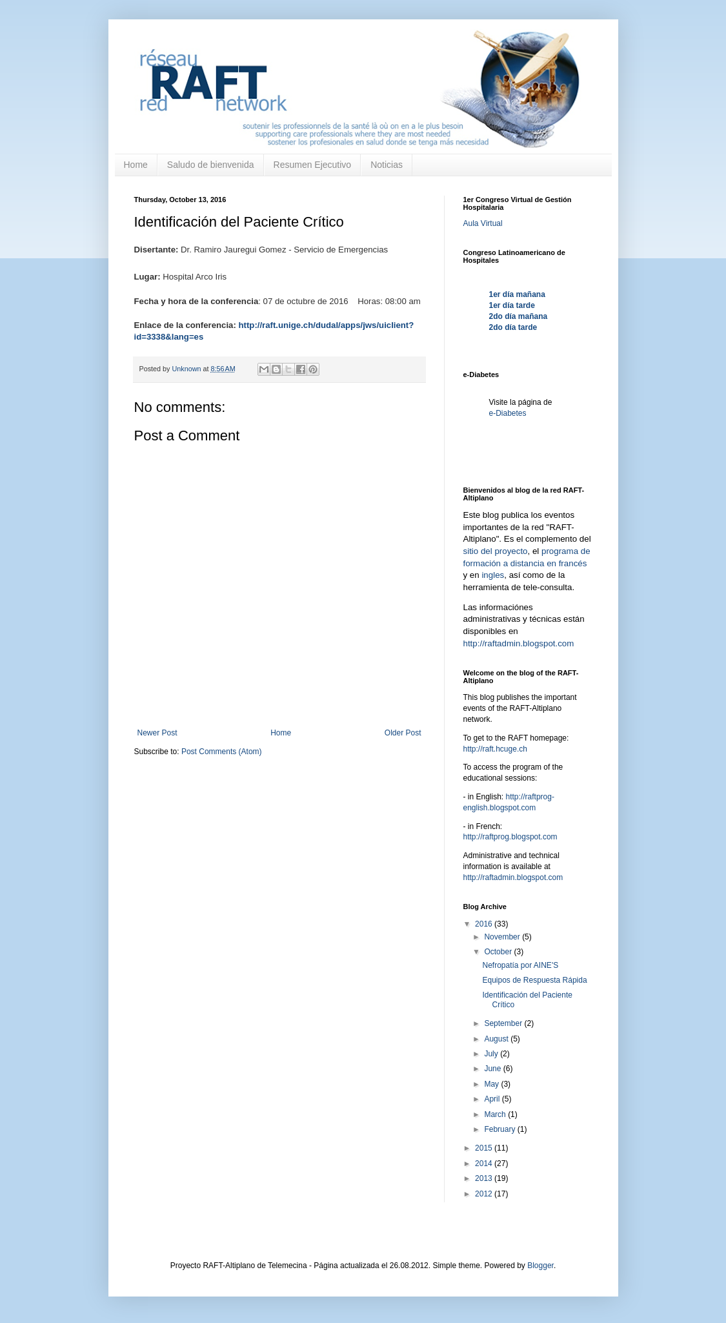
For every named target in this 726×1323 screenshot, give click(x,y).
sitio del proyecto (495, 551)
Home (136, 164)
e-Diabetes (508, 413)
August (497, 1038)
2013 (484, 1178)
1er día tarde (512, 305)
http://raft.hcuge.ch (495, 749)
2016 (484, 923)
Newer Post (157, 732)
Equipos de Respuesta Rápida (534, 980)
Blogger (540, 1265)
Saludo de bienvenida (210, 164)
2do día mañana (518, 316)
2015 (484, 1148)
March (496, 1114)
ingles (492, 575)
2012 (484, 1193)
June (493, 1068)
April (492, 1098)
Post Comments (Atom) (221, 751)
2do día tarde (513, 327)
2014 (484, 1163)
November (503, 936)
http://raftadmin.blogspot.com (518, 643)
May (492, 1084)
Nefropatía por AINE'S (520, 965)
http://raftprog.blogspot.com (510, 836)
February (500, 1129)
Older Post (403, 732)
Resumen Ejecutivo (313, 164)
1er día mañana (517, 294)
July (492, 1053)
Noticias (386, 164)
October (499, 951)
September (504, 1023)
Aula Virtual (483, 223)
